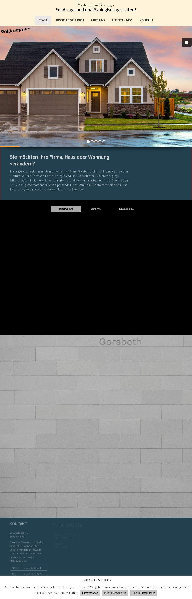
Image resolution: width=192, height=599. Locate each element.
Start (43, 20)
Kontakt (147, 20)
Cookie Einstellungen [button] (143, 592)
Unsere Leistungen (69, 20)
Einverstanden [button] (90, 592)
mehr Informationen (115, 592)
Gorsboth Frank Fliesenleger (96, 5)
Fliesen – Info (122, 20)
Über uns (98, 20)
